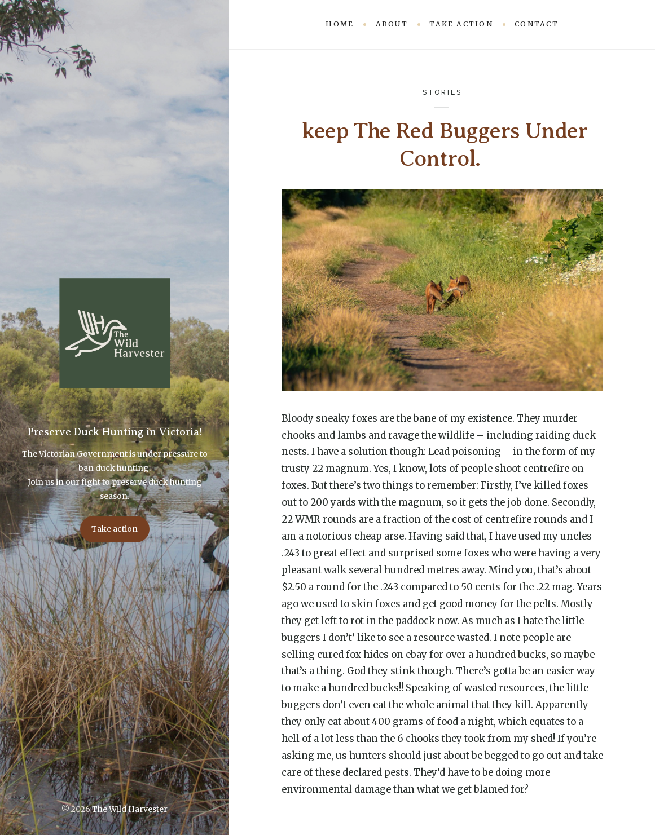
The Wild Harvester (130, 809)
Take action (114, 529)
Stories (442, 92)
